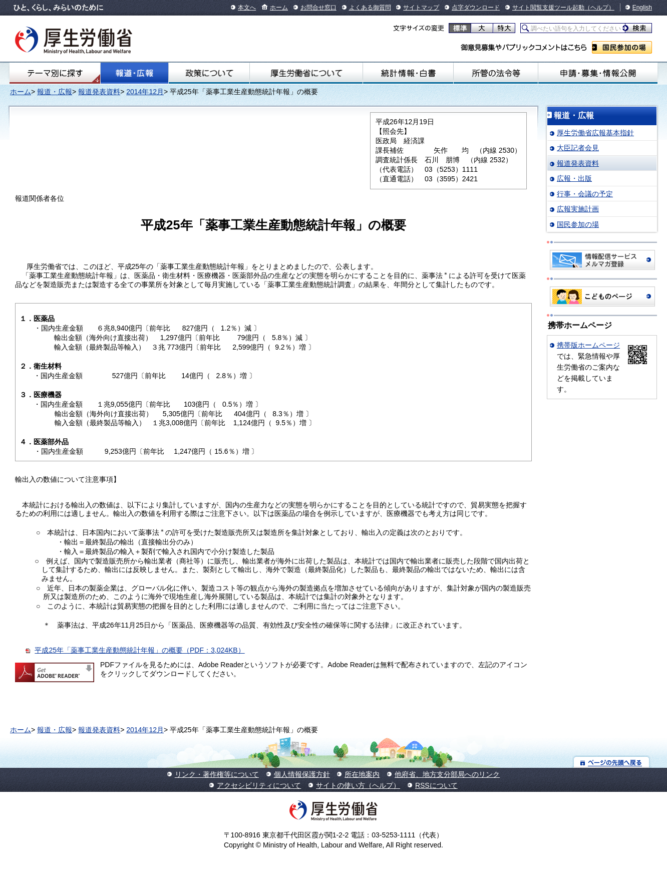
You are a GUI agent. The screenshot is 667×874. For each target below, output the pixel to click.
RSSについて (436, 785)
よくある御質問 (370, 7)
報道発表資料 (99, 92)
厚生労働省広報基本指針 (595, 133)
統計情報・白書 (408, 73)
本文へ (247, 7)
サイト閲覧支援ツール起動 (548, 7)
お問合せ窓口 (318, 7)
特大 (504, 28)
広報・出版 (574, 178)
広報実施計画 (578, 209)
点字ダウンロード (476, 7)
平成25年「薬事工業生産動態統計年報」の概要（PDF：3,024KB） (139, 650)
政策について (209, 73)
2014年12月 (145, 92)
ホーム (279, 7)
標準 (460, 28)
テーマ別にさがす (55, 73)
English (642, 7)
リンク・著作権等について (217, 774)
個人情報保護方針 (302, 774)
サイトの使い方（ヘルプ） (358, 785)
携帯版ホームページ (588, 345)
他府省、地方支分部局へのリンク (447, 774)
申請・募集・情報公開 (597, 73)
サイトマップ (421, 7)
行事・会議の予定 (585, 194)
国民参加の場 (622, 47)
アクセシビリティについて (259, 785)
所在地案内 (362, 774)
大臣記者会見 (578, 148)
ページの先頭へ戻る (611, 762)
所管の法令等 (495, 73)
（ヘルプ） (599, 7)
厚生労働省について (306, 73)
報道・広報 (134, 73)
